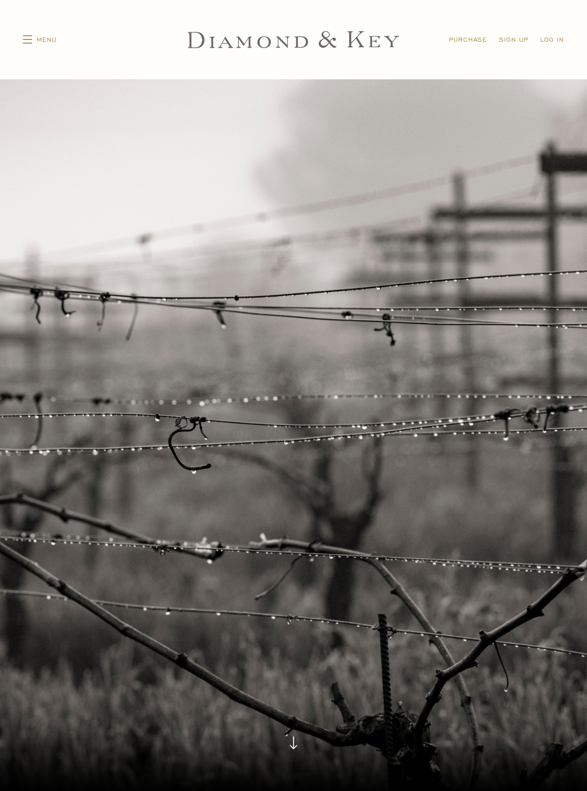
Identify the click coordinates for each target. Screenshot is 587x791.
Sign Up (513, 39)
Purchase (468, 39)
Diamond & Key (293, 39)
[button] (39, 39)
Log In (552, 39)
